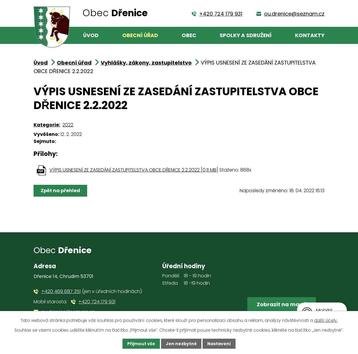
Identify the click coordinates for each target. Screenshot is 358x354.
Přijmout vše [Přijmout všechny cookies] (141, 344)
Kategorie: (47, 124)
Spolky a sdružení (245, 35)
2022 (67, 124)
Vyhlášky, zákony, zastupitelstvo (146, 62)
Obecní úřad (140, 35)
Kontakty (309, 35)
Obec (189, 35)
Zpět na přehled (60, 190)
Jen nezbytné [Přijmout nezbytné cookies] (181, 344)
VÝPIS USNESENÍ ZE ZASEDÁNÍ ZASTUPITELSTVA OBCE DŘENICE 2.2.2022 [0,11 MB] (133, 170)
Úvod (91, 35)
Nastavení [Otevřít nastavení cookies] (219, 344)
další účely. (326, 320)
